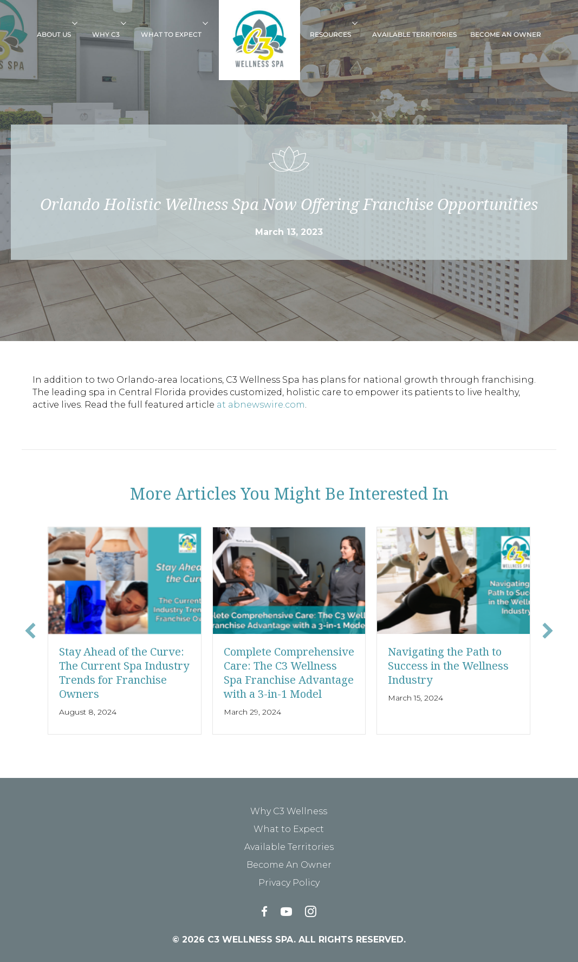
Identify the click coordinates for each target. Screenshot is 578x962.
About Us (54, 34)
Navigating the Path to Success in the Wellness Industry (448, 665)
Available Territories (414, 34)
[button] (78, 22)
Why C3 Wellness (288, 811)
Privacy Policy (289, 883)
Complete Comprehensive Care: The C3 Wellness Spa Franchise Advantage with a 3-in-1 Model (289, 672)
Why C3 (106, 34)
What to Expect (171, 34)
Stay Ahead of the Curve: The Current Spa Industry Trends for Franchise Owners (124, 672)
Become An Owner (505, 34)
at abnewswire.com (261, 405)
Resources (330, 34)
